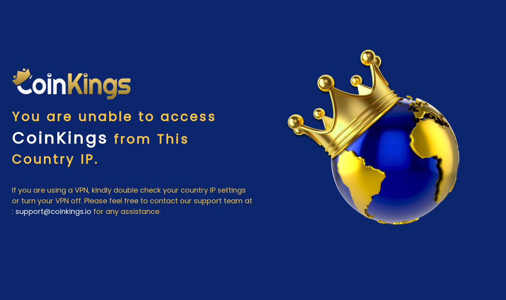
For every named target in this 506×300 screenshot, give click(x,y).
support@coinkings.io (53, 211)
